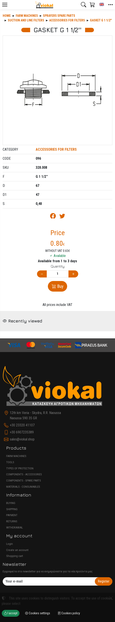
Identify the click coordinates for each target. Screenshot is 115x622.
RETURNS (11, 521)
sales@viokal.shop (22, 439)
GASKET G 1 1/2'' (101, 20)
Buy (59, 286)
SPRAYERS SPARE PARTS (59, 15)
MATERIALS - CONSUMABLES (23, 486)
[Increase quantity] (73, 274)
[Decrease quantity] (42, 274)
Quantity (57, 266)
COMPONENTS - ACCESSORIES (24, 474)
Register (103, 581)
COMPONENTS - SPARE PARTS (23, 480)
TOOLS (10, 462)
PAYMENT (12, 515)
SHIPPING (12, 509)
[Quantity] (58, 274)
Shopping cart (14, 556)
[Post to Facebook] (53, 217)
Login (9, 543)
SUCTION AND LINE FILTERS (26, 20)
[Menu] (4, 4)
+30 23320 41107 (22, 425)
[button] (83, 4)
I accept (11, 613)
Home (7, 15)
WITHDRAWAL (14, 527)
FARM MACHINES (16, 456)
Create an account (17, 550)
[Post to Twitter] (62, 217)
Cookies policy (69, 613)
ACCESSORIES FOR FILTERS (67, 20)
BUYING (10, 503)
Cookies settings (37, 613)
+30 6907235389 (22, 432)
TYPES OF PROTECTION (19, 468)
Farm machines (27, 15)
